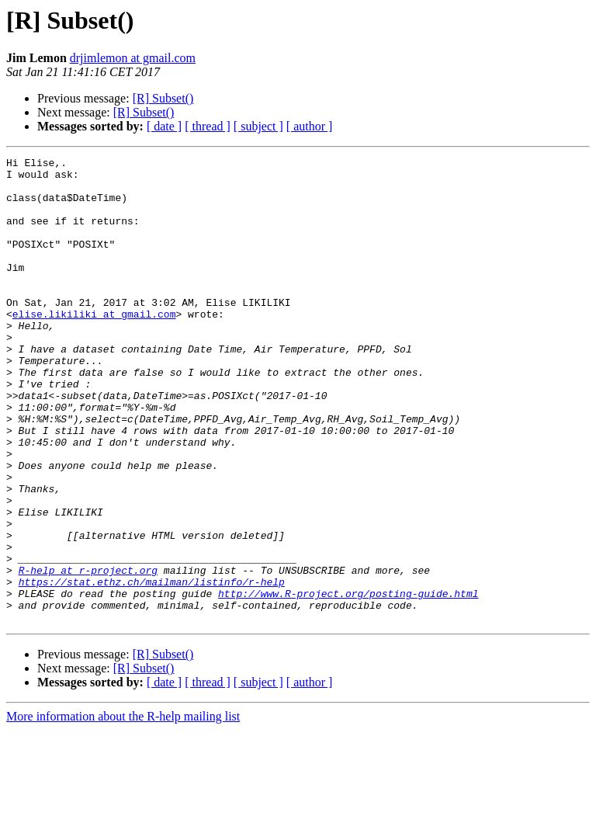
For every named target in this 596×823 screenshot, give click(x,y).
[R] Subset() (163, 98)
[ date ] (164, 126)
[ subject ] (258, 126)
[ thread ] (207, 126)
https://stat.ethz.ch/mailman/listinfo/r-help (152, 668)
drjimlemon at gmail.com (133, 57)
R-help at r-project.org (88, 654)
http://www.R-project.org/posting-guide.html (348, 682)
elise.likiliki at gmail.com (94, 346)
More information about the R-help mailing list (123, 809)
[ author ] (309, 126)
